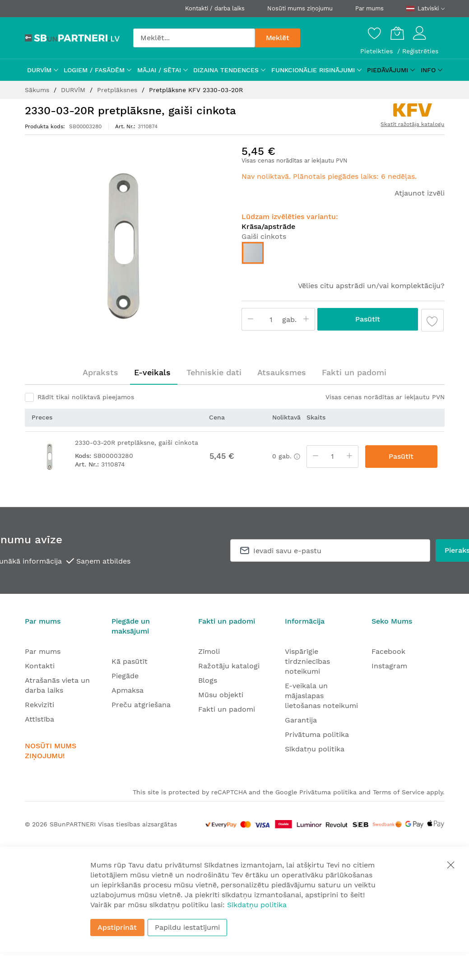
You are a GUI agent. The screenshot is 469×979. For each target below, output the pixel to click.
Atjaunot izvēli (420, 193)
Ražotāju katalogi (229, 666)
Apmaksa (127, 690)
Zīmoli (209, 651)
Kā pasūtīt (129, 661)
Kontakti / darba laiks (215, 8)
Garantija (301, 720)
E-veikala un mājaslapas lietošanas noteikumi (321, 695)
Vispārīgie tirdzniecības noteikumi (307, 661)
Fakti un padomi (354, 372)
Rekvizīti (39, 704)
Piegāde (125, 675)
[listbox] (343, 255)
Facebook (388, 651)
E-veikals (152, 372)
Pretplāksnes (118, 89)
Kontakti (40, 666)
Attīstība (39, 719)
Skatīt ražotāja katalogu (412, 124)
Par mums (369, 8)
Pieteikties (377, 51)
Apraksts (100, 372)
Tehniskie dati (213, 372)
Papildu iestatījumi (187, 927)
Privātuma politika (317, 734)
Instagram (389, 666)
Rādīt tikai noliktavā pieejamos (85, 397)
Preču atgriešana (141, 704)
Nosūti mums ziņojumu (300, 8)
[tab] (100, 372)
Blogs (207, 680)
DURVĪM (74, 89)
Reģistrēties (420, 51)
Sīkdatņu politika (314, 749)
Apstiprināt (117, 927)
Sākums (38, 89)
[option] (252, 253)
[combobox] (194, 37)
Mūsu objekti (220, 694)
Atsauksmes (281, 372)
